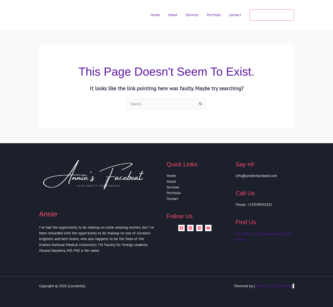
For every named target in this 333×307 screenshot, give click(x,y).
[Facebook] (181, 228)
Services (194, 15)
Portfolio (215, 15)
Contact (236, 15)
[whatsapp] (190, 228)
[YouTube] (208, 228)
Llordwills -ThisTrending (273, 286)
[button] (271, 15)
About (176, 15)
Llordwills (76, 286)
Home (160, 15)
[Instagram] (199, 228)
